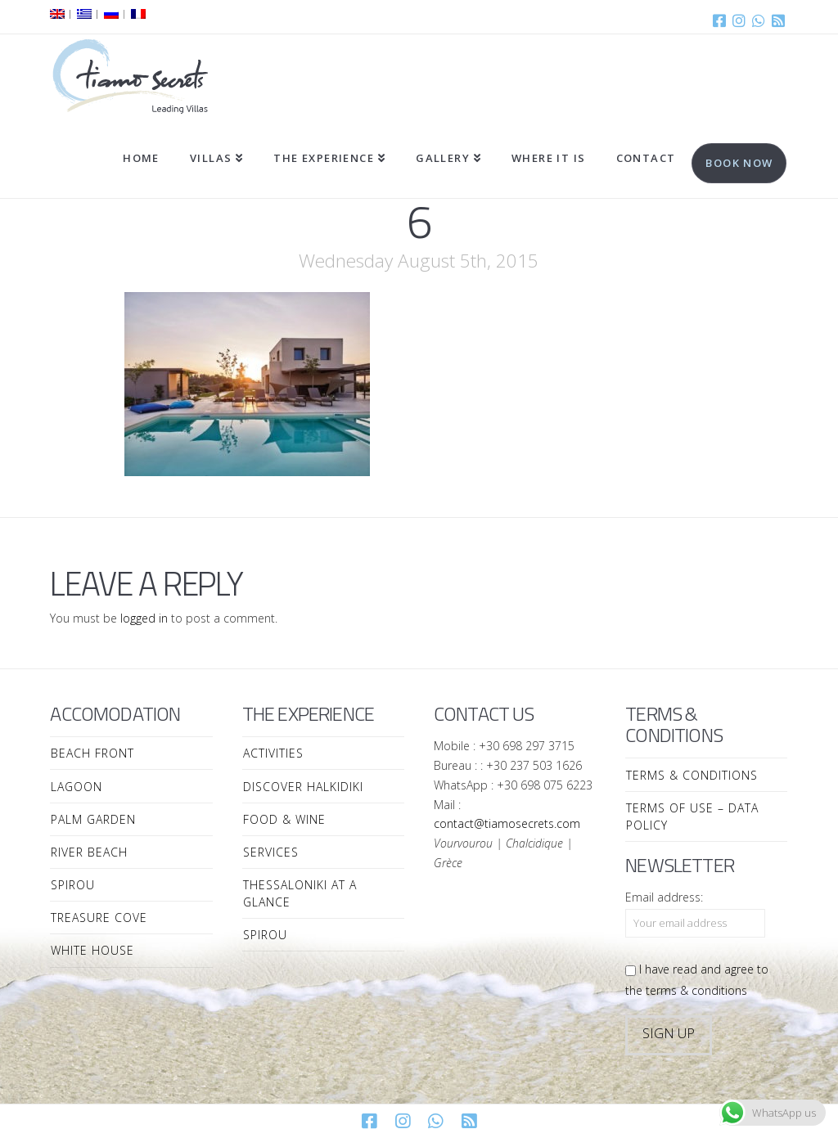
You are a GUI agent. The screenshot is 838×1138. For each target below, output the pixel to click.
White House (92, 950)
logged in (144, 618)
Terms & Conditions (692, 775)
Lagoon (76, 786)
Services (271, 852)
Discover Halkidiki (303, 786)
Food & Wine (284, 819)
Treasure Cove (99, 917)
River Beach (89, 852)
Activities (273, 753)
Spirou (73, 885)
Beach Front (92, 753)
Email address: (664, 897)
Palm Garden (93, 819)
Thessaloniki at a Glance (300, 893)
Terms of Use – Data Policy (692, 816)
